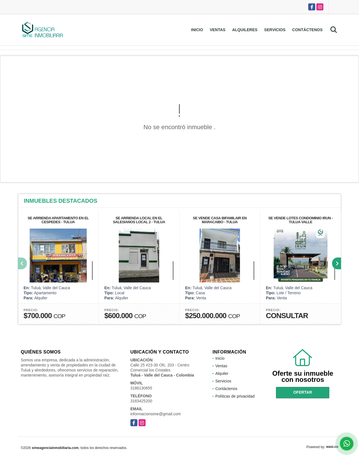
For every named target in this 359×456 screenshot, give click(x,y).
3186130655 (141, 388)
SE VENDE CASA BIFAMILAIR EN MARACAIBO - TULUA (220, 220)
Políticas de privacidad (235, 396)
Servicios (275, 30)
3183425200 (141, 401)
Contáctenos (307, 30)
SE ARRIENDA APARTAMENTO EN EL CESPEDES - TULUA (58, 220)
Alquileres (244, 30)
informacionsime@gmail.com (155, 414)
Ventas (217, 30)
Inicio (197, 30)
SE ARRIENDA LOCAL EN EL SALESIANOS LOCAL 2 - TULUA (139, 220)
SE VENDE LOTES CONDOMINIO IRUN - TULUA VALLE (300, 220)
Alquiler (222, 373)
